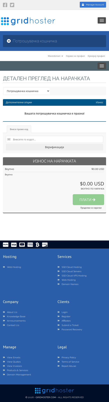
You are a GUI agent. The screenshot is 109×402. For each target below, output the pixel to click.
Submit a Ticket (68, 325)
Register (64, 316)
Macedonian (55, 55)
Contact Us (11, 325)
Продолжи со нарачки (91, 207)
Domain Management (17, 374)
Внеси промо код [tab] (19, 129)
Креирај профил (96, 55)
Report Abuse (67, 366)
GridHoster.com (46, 397)
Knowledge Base (14, 316)
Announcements (14, 320)
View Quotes (12, 361)
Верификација (54, 147)
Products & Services (15, 370)
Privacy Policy (67, 357)
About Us (10, 312)
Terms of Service (68, 361)
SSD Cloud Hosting (70, 267)
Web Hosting (12, 267)
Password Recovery (70, 329)
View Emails (11, 357)
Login (63, 312)
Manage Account (93, 4)
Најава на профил (75, 55)
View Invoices (12, 366)
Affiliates (64, 320)
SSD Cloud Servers (69, 271)
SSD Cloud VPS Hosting (72, 275)
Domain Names (68, 284)
